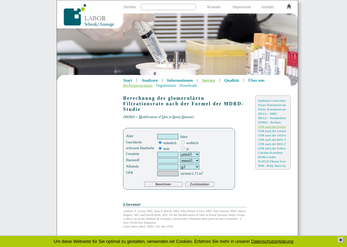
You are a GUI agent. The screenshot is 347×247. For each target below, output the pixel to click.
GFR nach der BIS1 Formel (272, 139)
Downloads (188, 85)
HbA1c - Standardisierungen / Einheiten (272, 118)
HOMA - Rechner (269, 122)
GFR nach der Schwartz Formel (272, 148)
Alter (129, 136)
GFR (129, 172)
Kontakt (214, 7)
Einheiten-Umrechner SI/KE (272, 100)
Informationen (180, 80)
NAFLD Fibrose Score (272, 161)
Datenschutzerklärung (272, 241)
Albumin (132, 166)
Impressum (242, 7)
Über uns (256, 80)
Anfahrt (267, 7)
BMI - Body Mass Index (272, 165)
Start (127, 80)
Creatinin (132, 154)
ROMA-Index (267, 157)
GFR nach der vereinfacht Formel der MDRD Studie (272, 131)
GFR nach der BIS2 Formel (272, 144)
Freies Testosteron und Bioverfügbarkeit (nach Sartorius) (272, 109)
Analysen (149, 80)
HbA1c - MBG (267, 113)
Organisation (166, 85)
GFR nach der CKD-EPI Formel (272, 135)
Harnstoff (133, 160)
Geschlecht (134, 142)
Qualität (231, 80)
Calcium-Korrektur (270, 152)
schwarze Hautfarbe (140, 148)
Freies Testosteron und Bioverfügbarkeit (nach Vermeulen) (272, 105)
